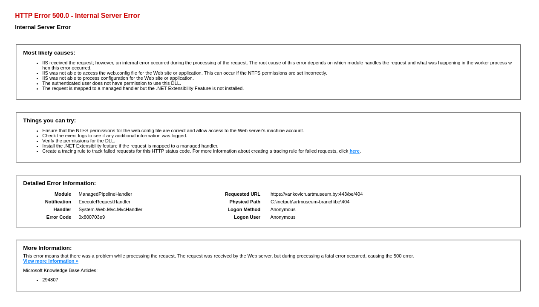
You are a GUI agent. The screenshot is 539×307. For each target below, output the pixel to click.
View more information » (50, 261)
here (354, 151)
